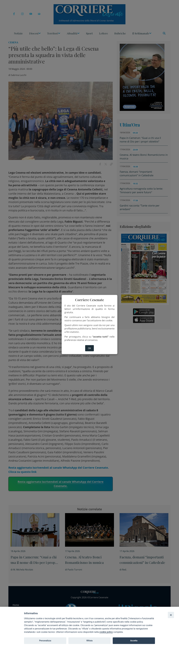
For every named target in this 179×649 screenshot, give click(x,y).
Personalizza (45, 640)
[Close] (171, 615)
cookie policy (106, 632)
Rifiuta (89, 640)
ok (89, 348)
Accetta (133, 640)
